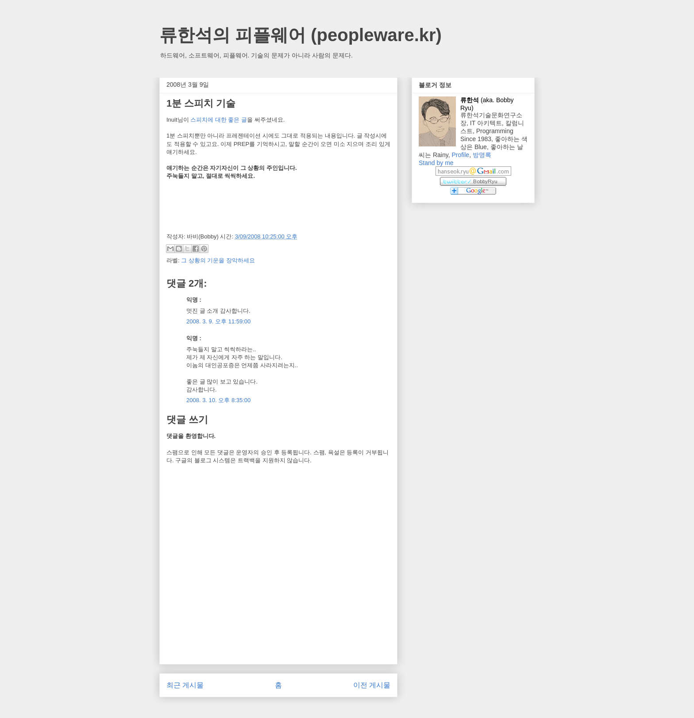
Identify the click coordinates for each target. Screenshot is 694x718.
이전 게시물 (371, 685)
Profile (460, 154)
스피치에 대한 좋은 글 (218, 119)
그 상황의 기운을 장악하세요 (218, 260)
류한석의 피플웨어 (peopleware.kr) (300, 35)
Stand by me (436, 162)
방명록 (482, 154)
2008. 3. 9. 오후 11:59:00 (218, 321)
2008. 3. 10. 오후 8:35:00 (218, 400)
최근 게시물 (185, 685)
